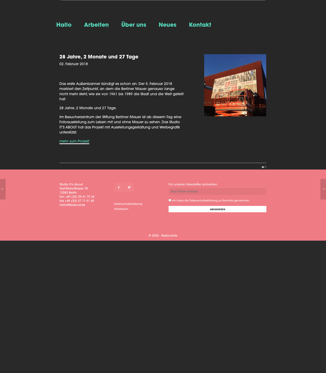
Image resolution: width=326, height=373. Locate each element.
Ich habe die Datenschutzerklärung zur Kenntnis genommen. (209, 200)
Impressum (121, 209)
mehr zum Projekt (74, 141)
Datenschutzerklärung (128, 204)
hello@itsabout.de (72, 205)
